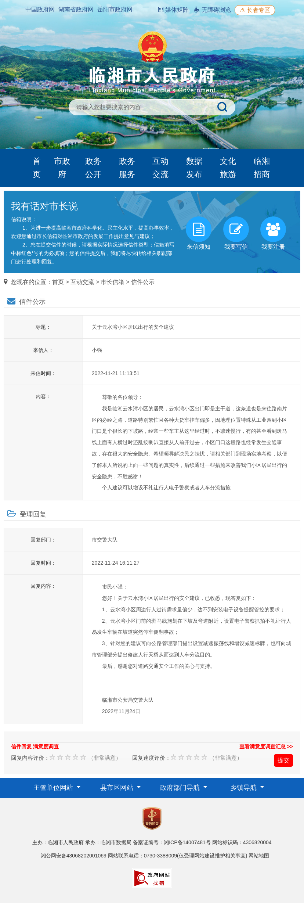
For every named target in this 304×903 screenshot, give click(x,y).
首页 (37, 168)
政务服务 (127, 168)
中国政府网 (40, 9)
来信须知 (198, 233)
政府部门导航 (181, 787)
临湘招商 (262, 168)
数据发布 (194, 168)
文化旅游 (228, 168)
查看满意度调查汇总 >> (266, 746)
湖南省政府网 (76, 9)
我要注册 (273, 233)
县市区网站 (117, 787)
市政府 (62, 168)
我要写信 (236, 233)
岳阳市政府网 (115, 9)
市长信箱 (112, 282)
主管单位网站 (54, 787)
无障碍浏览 (212, 10)
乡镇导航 (244, 787)
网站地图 (259, 856)
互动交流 (160, 168)
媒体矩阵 (173, 10)
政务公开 (93, 168)
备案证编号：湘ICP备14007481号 (172, 842)
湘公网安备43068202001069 (73, 856)
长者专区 (254, 10)
